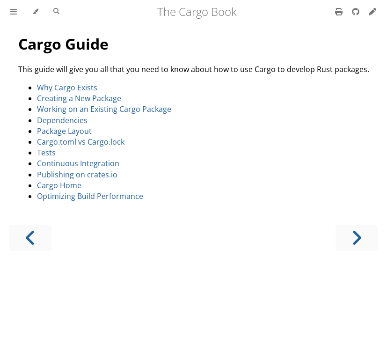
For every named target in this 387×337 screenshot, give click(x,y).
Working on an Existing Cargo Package (104, 109)
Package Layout (64, 131)
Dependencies (62, 120)
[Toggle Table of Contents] (13, 11)
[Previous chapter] (30, 238)
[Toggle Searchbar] (56, 11)
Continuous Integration (78, 163)
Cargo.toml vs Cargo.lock (80, 142)
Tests (46, 152)
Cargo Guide (63, 44)
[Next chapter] (357, 238)
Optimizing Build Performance (90, 196)
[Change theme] (35, 11)
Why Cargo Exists (67, 87)
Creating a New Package (79, 98)
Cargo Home (59, 185)
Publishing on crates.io (77, 174)
